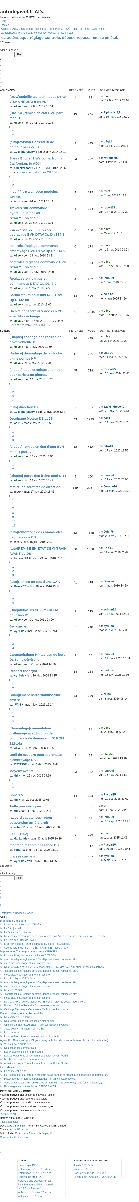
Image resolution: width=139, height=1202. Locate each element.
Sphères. (16, 795)
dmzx (25, 1133)
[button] (0, 46)
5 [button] (0, 74)
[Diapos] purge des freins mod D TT (38, 475)
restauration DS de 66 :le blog (34, 1173)
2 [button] (0, 62)
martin (34, 1133)
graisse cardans (22, 856)
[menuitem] (3, 21)
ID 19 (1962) (18, 834)
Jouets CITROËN (83, 1165)
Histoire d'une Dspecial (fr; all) (35, 1180)
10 (13, 521)
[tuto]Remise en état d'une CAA (34, 581)
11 (13, 525)
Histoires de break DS (30, 1176)
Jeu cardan (18, 626)
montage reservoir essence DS (34, 845)
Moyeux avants (21, 771)
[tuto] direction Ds (24, 407)
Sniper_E (47, 1133)
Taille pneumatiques (25, 806)
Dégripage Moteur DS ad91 (30, 418)
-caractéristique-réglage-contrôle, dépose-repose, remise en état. (59, 37)
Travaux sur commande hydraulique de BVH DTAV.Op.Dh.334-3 (28, 213)
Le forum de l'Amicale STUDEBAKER (94, 1176)
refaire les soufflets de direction (34, 487)
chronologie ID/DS (28, 1165)
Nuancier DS (80, 1169)
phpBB (21, 1125)
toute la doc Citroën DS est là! (35, 1192)
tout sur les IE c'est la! (30, 1196)
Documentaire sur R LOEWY (89, 1173)
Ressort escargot (23, 671)
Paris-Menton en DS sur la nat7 (35, 1184)
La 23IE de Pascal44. (30, 1188)
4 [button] (0, 70)
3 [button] (0, 66)
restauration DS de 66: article (34, 1169)
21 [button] (1, 81)
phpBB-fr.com (20, 1129)
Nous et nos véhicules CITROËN (39, 172)
